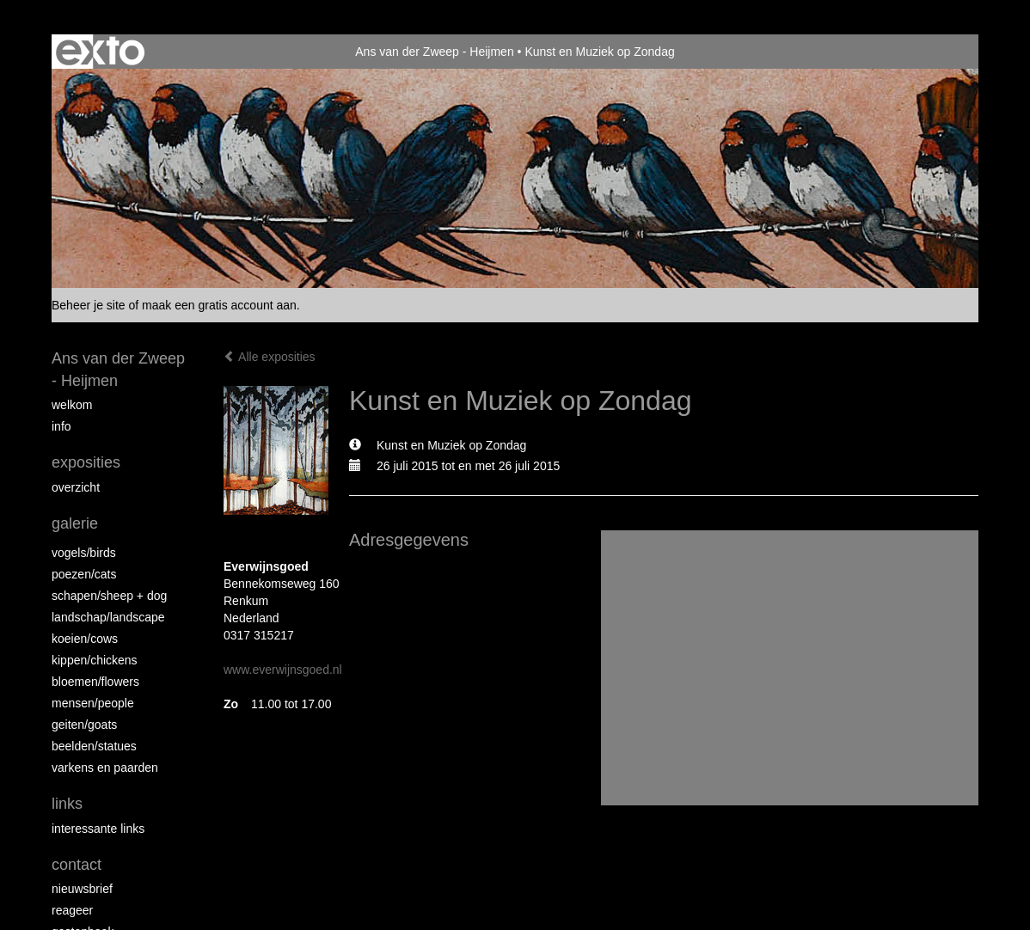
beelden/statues (94, 746)
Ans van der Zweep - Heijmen (434, 51)
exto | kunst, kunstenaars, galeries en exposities (100, 51)
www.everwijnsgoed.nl (283, 669)
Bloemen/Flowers (95, 681)
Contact (76, 864)
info (61, 426)
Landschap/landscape (108, 617)
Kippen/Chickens (95, 660)
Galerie (75, 523)
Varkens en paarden (105, 767)
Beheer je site (89, 305)
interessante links (98, 828)
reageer (72, 910)
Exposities (86, 462)
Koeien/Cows (85, 638)
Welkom (72, 405)
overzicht (76, 487)
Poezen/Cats (84, 574)
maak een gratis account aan (219, 305)
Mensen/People (93, 703)
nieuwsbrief (82, 889)
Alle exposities (270, 357)
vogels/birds (84, 553)
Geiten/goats (84, 724)
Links (67, 803)
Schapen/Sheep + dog (109, 596)
